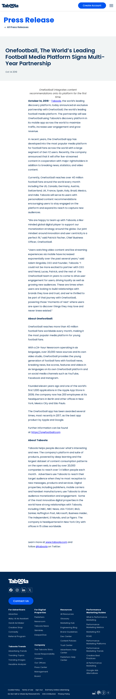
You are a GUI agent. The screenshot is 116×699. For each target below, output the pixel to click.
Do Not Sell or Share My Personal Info (24, 694)
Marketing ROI (93, 631)
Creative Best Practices (93, 657)
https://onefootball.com (45, 432)
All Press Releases (16, 27)
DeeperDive (40, 634)
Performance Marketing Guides (96, 611)
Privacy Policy (64, 694)
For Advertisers (16, 609)
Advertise (13, 614)
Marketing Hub (67, 623)
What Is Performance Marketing (96, 619)
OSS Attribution (49, 694)
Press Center (40, 667)
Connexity (13, 631)
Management (41, 671)
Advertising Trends (17, 651)
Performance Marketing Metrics (95, 626)
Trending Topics (16, 655)
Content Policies (68, 640)
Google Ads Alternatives (92, 672)
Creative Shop (15, 627)
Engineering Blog (68, 627)
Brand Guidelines (68, 631)
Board (37, 676)
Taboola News (41, 626)
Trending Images (16, 659)
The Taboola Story (43, 649)
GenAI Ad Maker (16, 623)
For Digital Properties (40, 611)
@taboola (42, 546)
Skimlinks (38, 630)
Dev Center (66, 636)
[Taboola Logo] (10, 5)
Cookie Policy (14, 690)
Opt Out (39, 690)
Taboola (56, 101)
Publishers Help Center (68, 658)
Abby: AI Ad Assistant (18, 618)
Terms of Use (27, 690)
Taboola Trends (17, 646)
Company (39, 645)
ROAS (89, 636)
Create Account (92, 5)
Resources (66, 609)
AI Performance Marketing (94, 664)
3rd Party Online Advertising (57, 690)
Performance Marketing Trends (94, 650)
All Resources (67, 614)
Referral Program (17, 636)
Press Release (29, 20)
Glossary (64, 618)
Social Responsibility (44, 653)
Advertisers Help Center (68, 651)
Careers (38, 658)
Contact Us (21, 601)
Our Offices (40, 662)
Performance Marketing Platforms (96, 642)
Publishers (39, 617)
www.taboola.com (56, 542)
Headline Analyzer (17, 664)
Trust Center (66, 645)
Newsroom (39, 621)
